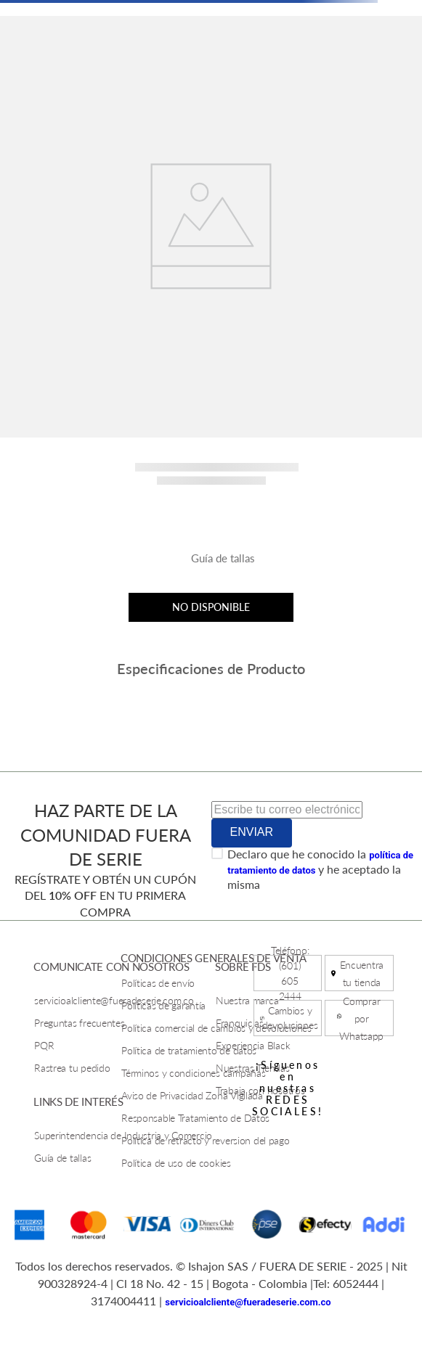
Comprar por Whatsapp (361, 1018)
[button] (211, 564)
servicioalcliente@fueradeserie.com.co (247, 1302)
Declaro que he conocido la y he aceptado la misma (320, 869)
